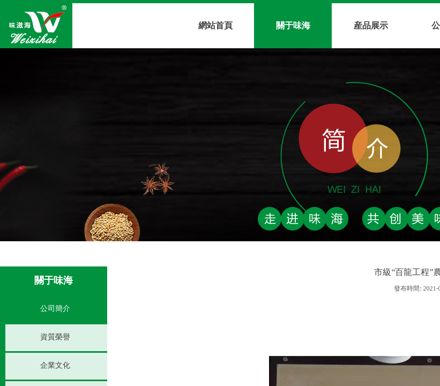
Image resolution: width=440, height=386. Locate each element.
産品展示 (371, 25)
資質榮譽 (55, 337)
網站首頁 (215, 25)
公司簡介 (55, 309)
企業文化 (55, 365)
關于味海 (293, 25)
